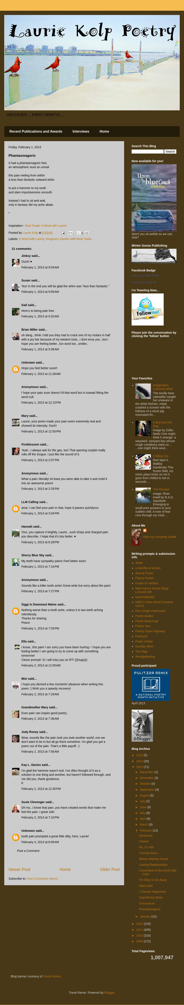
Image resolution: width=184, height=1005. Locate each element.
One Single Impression (150, 611)
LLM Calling (29, 502)
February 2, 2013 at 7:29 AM (40, 694)
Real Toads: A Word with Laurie (46, 225)
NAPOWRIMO (144, 597)
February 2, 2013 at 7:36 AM (40, 718)
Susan (25, 280)
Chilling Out (160, 456)
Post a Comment (28, 851)
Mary (24, 415)
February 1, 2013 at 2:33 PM (40, 488)
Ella (24, 641)
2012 (140, 923)
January (145, 916)
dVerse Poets (144, 573)
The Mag (141, 651)
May (143, 813)
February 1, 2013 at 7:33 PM (40, 628)
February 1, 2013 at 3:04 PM (40, 513)
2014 (140, 761)
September (147, 789)
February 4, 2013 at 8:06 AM (40, 842)
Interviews (81, 131)
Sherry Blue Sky (32, 555)
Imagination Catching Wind (162, 387)
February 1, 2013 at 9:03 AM (40, 267)
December (147, 772)
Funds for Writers (146, 583)
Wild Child (146, 886)
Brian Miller (29, 329)
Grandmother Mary (34, 707)
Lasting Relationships (153, 864)
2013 (140, 767)
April (143, 818)
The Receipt (161, 489)
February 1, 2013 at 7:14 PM (40, 566)
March (144, 824)
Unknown (28, 362)
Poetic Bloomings (147, 621)
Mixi (24, 678)
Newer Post (19, 869)
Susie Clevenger (33, 802)
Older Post (110, 869)
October (145, 783)
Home (104, 131)
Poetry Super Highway (150, 631)
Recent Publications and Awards (35, 131)
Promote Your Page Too (144, 282)
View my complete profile (159, 537)
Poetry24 (141, 636)
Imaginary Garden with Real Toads (69, 239)
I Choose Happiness (152, 891)
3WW (139, 563)
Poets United (144, 641)
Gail (24, 305)
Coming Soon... (149, 853)
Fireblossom (30, 444)
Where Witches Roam (153, 859)
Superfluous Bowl (150, 897)
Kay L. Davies (31, 765)
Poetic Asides (144, 616)
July (143, 801)
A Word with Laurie (31, 239)
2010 (140, 935)
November (147, 778)
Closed (143, 841)
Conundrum (147, 903)
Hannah (26, 526)
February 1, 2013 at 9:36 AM (40, 349)
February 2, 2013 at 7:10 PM (40, 817)
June (143, 807)
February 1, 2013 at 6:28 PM (40, 542)
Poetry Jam (143, 626)
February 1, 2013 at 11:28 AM (41, 374)
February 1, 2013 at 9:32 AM (40, 316)
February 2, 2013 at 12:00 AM (41, 665)
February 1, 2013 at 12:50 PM (41, 431)
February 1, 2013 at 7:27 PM (40, 591)
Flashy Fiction (144, 578)
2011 (140, 929)
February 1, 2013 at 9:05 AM (40, 291)
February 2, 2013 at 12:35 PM (41, 788)
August (145, 795)
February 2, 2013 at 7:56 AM (40, 751)
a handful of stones (148, 568)
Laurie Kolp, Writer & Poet (145, 275)
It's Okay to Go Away (153, 880)
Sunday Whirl (144, 646)
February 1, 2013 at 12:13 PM (41, 402)
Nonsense (146, 835)
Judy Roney (29, 732)
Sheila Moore (52, 976)
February (146, 830)
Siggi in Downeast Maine (38, 604)
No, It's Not (146, 847)
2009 (140, 941)
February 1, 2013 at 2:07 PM (40, 460)
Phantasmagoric (150, 909)
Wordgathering (145, 656)
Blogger (109, 992)
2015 (140, 755)
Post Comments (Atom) (42, 878)
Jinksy (26, 256)
